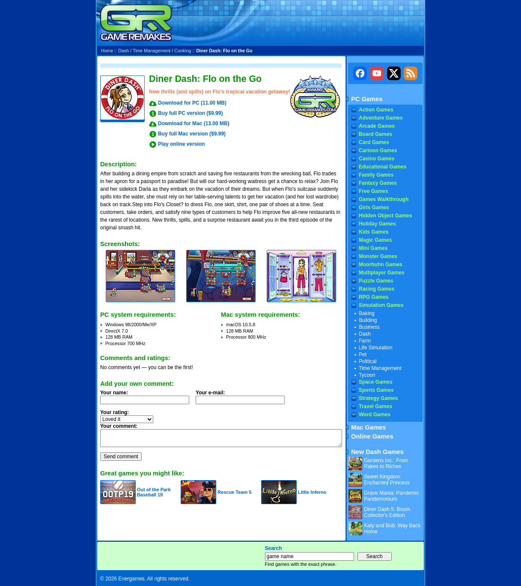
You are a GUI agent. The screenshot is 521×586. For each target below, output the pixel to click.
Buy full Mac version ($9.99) (192, 134)
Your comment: (118, 426)
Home (107, 50)
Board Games (375, 134)
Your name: (114, 393)
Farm (365, 341)
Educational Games (382, 167)
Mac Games (368, 427)
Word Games (374, 415)
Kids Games (373, 232)
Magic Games (375, 240)
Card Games (374, 142)
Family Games (376, 175)
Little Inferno (312, 492)
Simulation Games (381, 305)
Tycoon (367, 375)
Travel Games (375, 406)
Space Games (376, 382)
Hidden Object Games (385, 216)
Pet (362, 355)
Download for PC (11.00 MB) (192, 103)
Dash (123, 50)
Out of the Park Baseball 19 (154, 492)
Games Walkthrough (383, 199)
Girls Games (374, 207)
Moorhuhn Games (380, 264)
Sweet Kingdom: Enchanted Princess (387, 480)
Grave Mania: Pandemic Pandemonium (391, 496)
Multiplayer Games (382, 273)
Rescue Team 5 (234, 492)
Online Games (372, 436)
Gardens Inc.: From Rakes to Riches (386, 463)
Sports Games (376, 390)
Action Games (376, 110)
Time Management (151, 50)
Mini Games (373, 248)
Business (369, 327)
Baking (367, 313)
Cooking (182, 50)
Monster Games (378, 256)
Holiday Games (377, 224)
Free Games (373, 191)
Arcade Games (377, 126)
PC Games (366, 99)
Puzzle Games (376, 281)
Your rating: (114, 412)
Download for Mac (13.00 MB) (193, 123)
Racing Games (376, 289)
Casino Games (376, 159)
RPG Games (373, 297)
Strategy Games (378, 398)
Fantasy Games (378, 183)
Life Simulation (376, 348)
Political (367, 361)
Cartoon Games (378, 150)
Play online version (181, 144)
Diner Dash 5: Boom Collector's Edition (387, 512)
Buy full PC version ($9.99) (190, 113)
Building (368, 320)
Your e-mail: (243, 399)
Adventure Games (381, 118)
